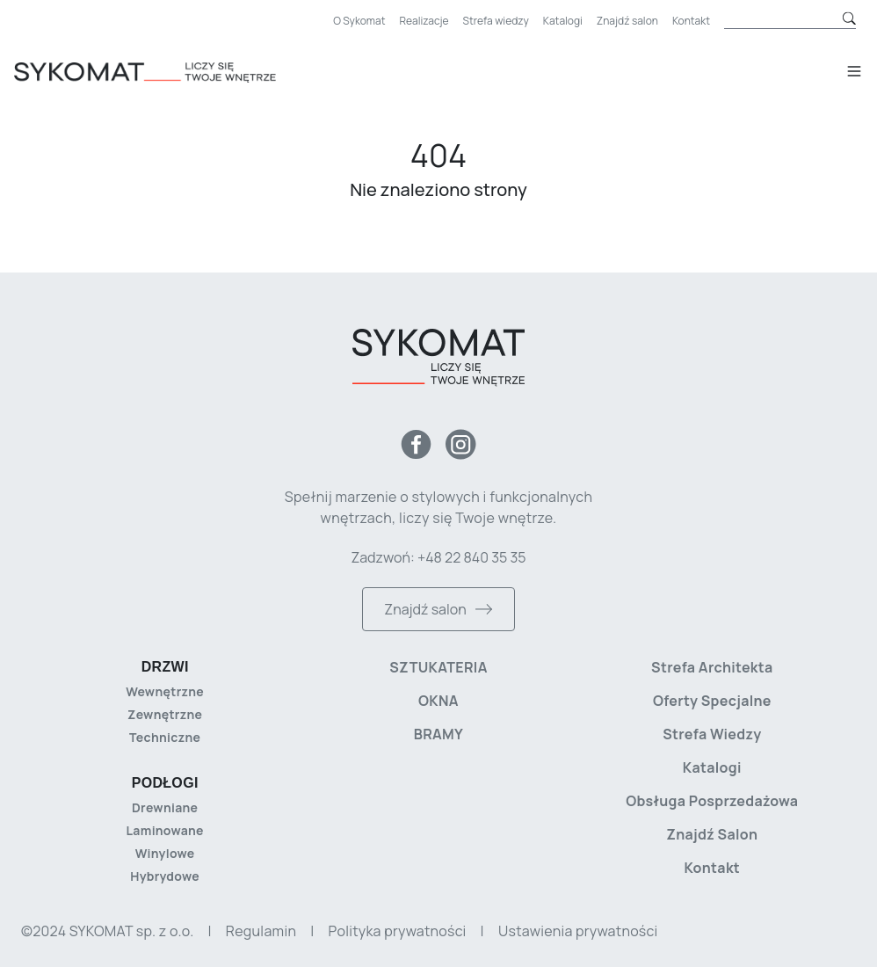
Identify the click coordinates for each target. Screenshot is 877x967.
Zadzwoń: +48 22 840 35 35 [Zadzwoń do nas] (438, 557)
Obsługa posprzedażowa (712, 801)
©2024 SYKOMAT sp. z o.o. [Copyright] (107, 931)
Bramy (438, 734)
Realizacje (424, 20)
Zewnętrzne (164, 714)
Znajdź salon (627, 20)
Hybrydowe (164, 876)
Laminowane (165, 830)
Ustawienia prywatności (577, 931)
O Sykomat (359, 20)
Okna (438, 700)
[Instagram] (461, 444)
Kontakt (691, 20)
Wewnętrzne (165, 691)
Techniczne (164, 737)
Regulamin (261, 931)
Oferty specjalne (712, 700)
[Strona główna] (171, 72)
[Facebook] (416, 444)
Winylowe (165, 853)
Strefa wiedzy (496, 20)
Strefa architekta (712, 667)
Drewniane (165, 807)
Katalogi (563, 20)
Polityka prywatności (398, 931)
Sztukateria (438, 667)
